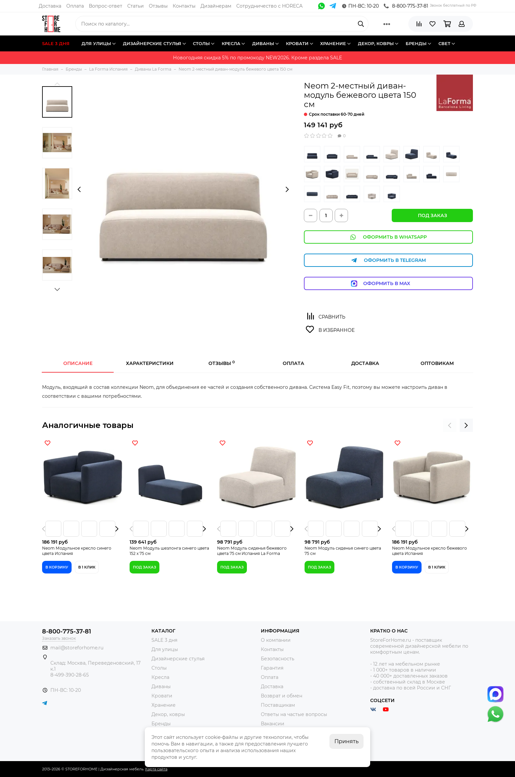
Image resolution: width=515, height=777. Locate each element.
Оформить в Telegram (388, 260)
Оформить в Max (388, 283)
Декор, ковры (168, 714)
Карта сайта (156, 769)
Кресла (160, 677)
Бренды (161, 724)
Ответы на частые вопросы (294, 714)
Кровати (161, 696)
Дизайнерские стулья (177, 659)
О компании (276, 640)
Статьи (135, 6)
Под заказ (432, 215)
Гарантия (272, 668)
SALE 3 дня (164, 640)
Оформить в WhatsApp (388, 237)
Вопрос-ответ (105, 6)
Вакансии (272, 724)
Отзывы (158, 6)
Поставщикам (278, 705)
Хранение (163, 705)
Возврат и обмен (281, 696)
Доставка (50, 6)
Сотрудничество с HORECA (269, 6)
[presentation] (79, 190)
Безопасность (277, 659)
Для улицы (164, 649)
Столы (159, 668)
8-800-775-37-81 (406, 6)
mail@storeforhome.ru (76, 648)
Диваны (161, 686)
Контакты (184, 6)
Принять (346, 741)
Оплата (75, 6)
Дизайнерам (215, 6)
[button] (57, 83)
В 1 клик (86, 567)
